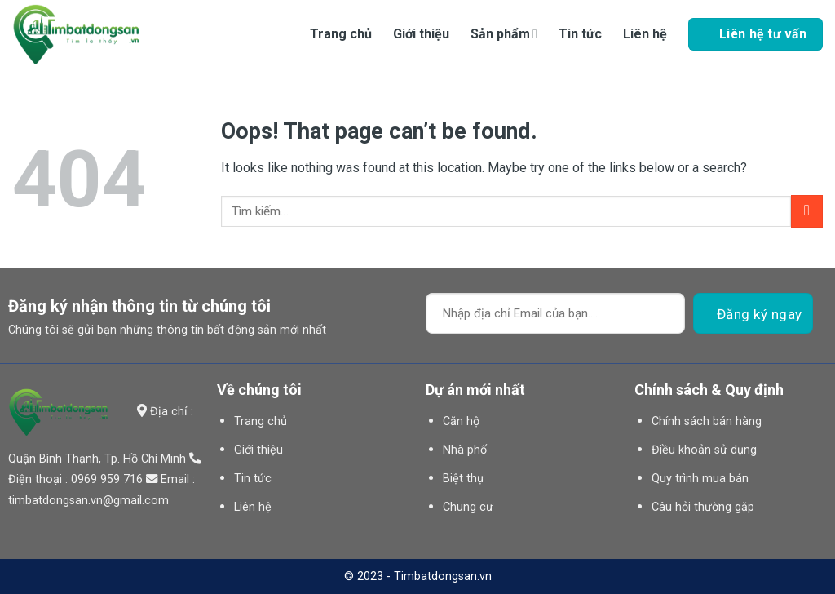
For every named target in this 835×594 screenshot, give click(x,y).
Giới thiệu (421, 34)
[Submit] (807, 211)
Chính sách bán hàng (707, 421)
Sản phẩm (504, 34)
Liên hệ (645, 34)
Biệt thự (463, 478)
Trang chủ (341, 34)
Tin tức (580, 34)
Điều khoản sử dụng (704, 450)
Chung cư (468, 507)
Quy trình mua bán (700, 478)
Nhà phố (465, 450)
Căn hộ (461, 421)
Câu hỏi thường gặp (703, 507)
